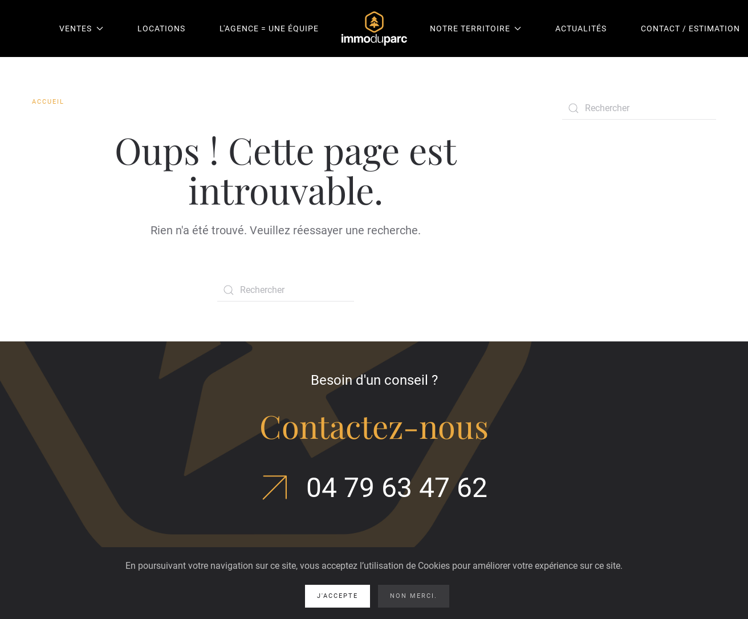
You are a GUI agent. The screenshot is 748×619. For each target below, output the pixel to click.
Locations (161, 28)
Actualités (581, 28)
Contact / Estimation (690, 28)
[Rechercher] (285, 290)
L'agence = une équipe (269, 28)
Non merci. (413, 596)
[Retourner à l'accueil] (374, 28)
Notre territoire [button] (476, 28)
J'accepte (337, 596)
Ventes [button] (81, 28)
